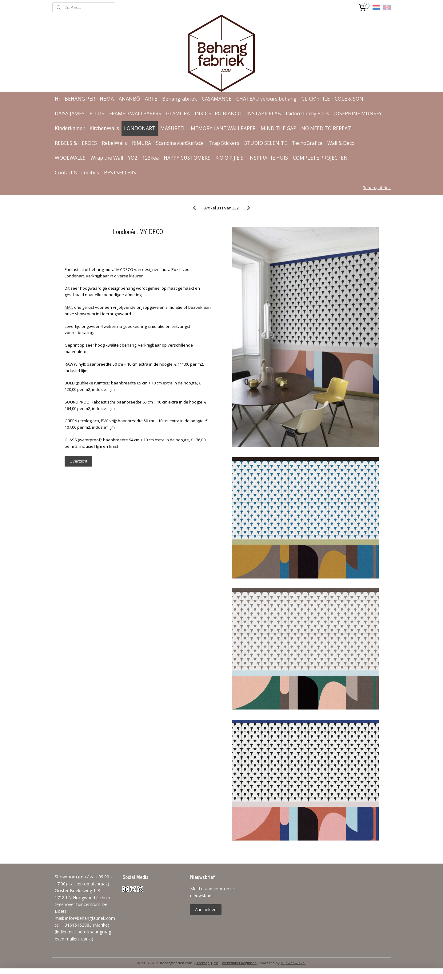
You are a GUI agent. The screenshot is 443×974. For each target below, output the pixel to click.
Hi (57, 98)
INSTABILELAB (263, 113)
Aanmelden (206, 909)
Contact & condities (77, 172)
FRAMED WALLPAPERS (135, 113)
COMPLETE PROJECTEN (320, 157)
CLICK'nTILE (315, 98)
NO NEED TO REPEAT (326, 128)
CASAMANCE (216, 98)
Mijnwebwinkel (293, 962)
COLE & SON (349, 98)
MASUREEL (173, 128)
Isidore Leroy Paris (307, 113)
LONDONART (139, 128)
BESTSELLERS (120, 172)
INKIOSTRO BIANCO (218, 113)
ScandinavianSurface (180, 143)
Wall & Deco (341, 143)
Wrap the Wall (106, 157)
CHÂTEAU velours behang (266, 98)
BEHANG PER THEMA (89, 98)
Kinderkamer (70, 128)
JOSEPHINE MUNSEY (358, 113)
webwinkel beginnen (239, 962)
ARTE (151, 98)
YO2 (132, 157)
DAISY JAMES (70, 113)
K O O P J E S (229, 157)
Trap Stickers (224, 143)
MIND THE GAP (278, 128)
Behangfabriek (179, 98)
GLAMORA (178, 113)
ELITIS (97, 113)
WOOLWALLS (70, 157)
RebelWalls (114, 143)
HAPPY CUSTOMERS (187, 157)
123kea (150, 157)
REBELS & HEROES (76, 143)
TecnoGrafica (307, 143)
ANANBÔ (129, 98)
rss (216, 962)
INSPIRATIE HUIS (268, 157)
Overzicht (78, 461)
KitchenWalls (104, 128)
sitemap (203, 962)
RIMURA (141, 143)
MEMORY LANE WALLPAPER (223, 128)
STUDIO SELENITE (265, 143)
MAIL (68, 307)
